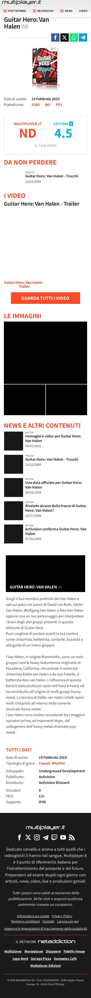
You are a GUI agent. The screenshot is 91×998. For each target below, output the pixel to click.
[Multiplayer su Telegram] (46, 837)
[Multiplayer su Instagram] (37, 837)
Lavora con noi (68, 921)
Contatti (48, 921)
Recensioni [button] (43, 11)
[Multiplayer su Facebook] (19, 837)
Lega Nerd (20, 958)
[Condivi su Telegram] (83, 37)
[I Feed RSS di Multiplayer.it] (72, 837)
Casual (44, 763)
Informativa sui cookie (33, 916)
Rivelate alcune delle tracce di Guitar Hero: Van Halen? (55, 508)
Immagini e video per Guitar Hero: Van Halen (53, 438)
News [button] (66, 11)
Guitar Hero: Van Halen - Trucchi (51, 176)
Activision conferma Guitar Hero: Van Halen (55, 531)
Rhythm (58, 763)
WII (47, 104)
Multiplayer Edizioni (45, 965)
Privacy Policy (62, 916)
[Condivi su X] (64, 37)
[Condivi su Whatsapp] (74, 37)
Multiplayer (13, 951)
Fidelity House (74, 951)
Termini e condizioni (25, 921)
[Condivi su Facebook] (55, 37)
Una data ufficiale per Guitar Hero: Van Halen (53, 485)
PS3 (59, 104)
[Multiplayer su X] (28, 837)
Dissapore (53, 951)
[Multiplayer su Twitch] (54, 837)
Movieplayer (34, 951)
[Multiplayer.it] (21, 2)
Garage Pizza (41, 958)
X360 (36, 104)
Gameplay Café (65, 958)
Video (83, 11)
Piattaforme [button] (14, 11)
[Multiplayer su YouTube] (63, 837)
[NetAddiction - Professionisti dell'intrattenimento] (56, 942)
